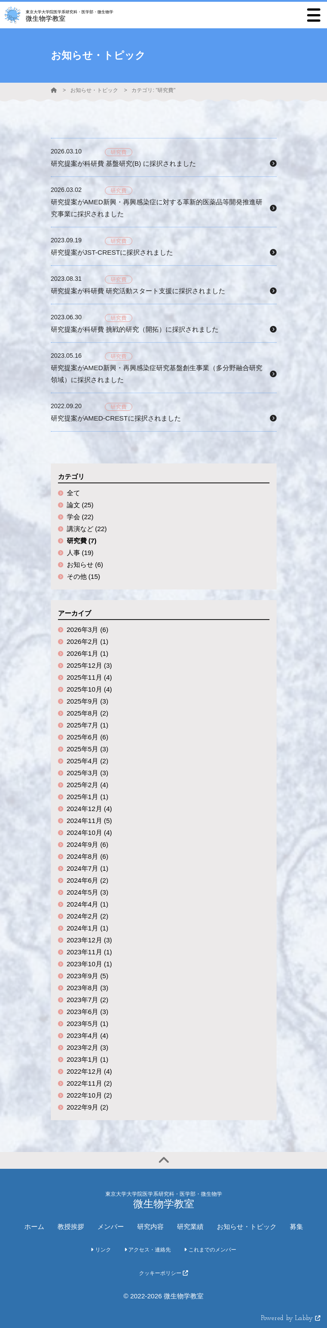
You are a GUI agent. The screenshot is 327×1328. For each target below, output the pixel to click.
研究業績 (190, 1226)
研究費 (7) (82, 540)
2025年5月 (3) (87, 749)
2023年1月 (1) (87, 1059)
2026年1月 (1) (87, 653)
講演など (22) (87, 528)
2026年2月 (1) (87, 641)
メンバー (110, 1226)
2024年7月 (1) (87, 868)
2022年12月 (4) (89, 1071)
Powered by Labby (290, 1318)
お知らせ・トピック (94, 90)
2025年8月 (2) (87, 713)
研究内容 (150, 1226)
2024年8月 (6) (87, 856)
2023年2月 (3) (87, 1047)
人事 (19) (80, 552)
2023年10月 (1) (89, 964)
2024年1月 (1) (87, 928)
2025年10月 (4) (89, 689)
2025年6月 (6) (87, 737)
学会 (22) (80, 516)
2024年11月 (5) (89, 820)
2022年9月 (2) (87, 1107)
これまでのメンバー (210, 1250)
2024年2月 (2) (87, 916)
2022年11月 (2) (89, 1083)
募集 (296, 1226)
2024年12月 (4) (89, 808)
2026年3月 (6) (87, 629)
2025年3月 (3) (87, 773)
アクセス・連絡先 (147, 1250)
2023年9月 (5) (87, 976)
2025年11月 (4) (89, 677)
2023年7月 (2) (87, 999)
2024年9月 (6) (87, 844)
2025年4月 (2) (87, 761)
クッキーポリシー (163, 1273)
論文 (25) (80, 505)
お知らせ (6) (85, 564)
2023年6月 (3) (87, 1011)
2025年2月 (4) (87, 784)
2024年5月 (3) (87, 892)
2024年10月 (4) (89, 832)
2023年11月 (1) (89, 952)
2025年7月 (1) (87, 725)
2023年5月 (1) (87, 1023)
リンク (101, 1250)
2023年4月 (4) (87, 1035)
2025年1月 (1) (87, 796)
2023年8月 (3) (87, 987)
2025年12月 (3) (89, 665)
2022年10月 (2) (89, 1095)
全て (73, 493)
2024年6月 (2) (87, 880)
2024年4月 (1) (87, 904)
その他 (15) (83, 576)
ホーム (34, 1226)
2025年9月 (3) (87, 701)
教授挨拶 (71, 1226)
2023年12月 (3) (89, 940)
